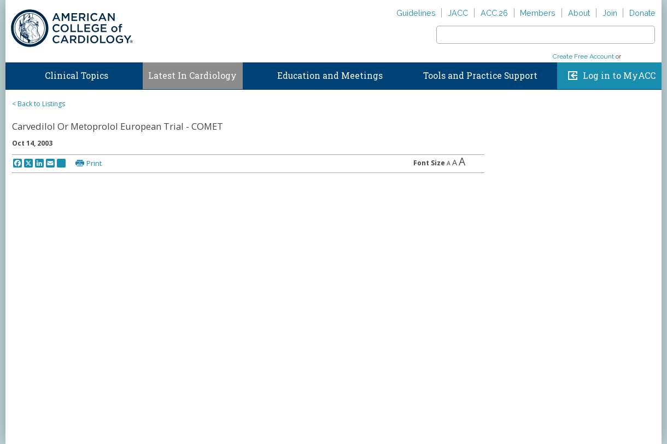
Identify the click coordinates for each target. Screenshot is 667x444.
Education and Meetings (330, 75)
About (579, 13)
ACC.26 (494, 13)
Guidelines (416, 13)
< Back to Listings (38, 103)
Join (609, 13)
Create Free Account (583, 56)
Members (537, 13)
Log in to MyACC (619, 75)
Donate (642, 13)
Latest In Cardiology (192, 75)
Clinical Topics (76, 75)
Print (94, 163)
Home (15, 73)
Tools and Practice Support (480, 75)
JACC (458, 13)
